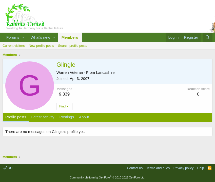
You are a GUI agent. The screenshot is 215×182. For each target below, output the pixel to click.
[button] (23, 37)
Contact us (135, 168)
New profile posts (41, 46)
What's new (40, 37)
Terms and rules (158, 168)
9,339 (64, 94)
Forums (12, 37)
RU (8, 168)
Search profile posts (72, 46)
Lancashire (105, 72)
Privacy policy (183, 168)
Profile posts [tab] (15, 117)
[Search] (207, 37)
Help (200, 168)
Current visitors (14, 46)
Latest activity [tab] (42, 117)
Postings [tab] (66, 117)
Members (70, 37)
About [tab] (84, 117)
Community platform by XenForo (107, 177)
